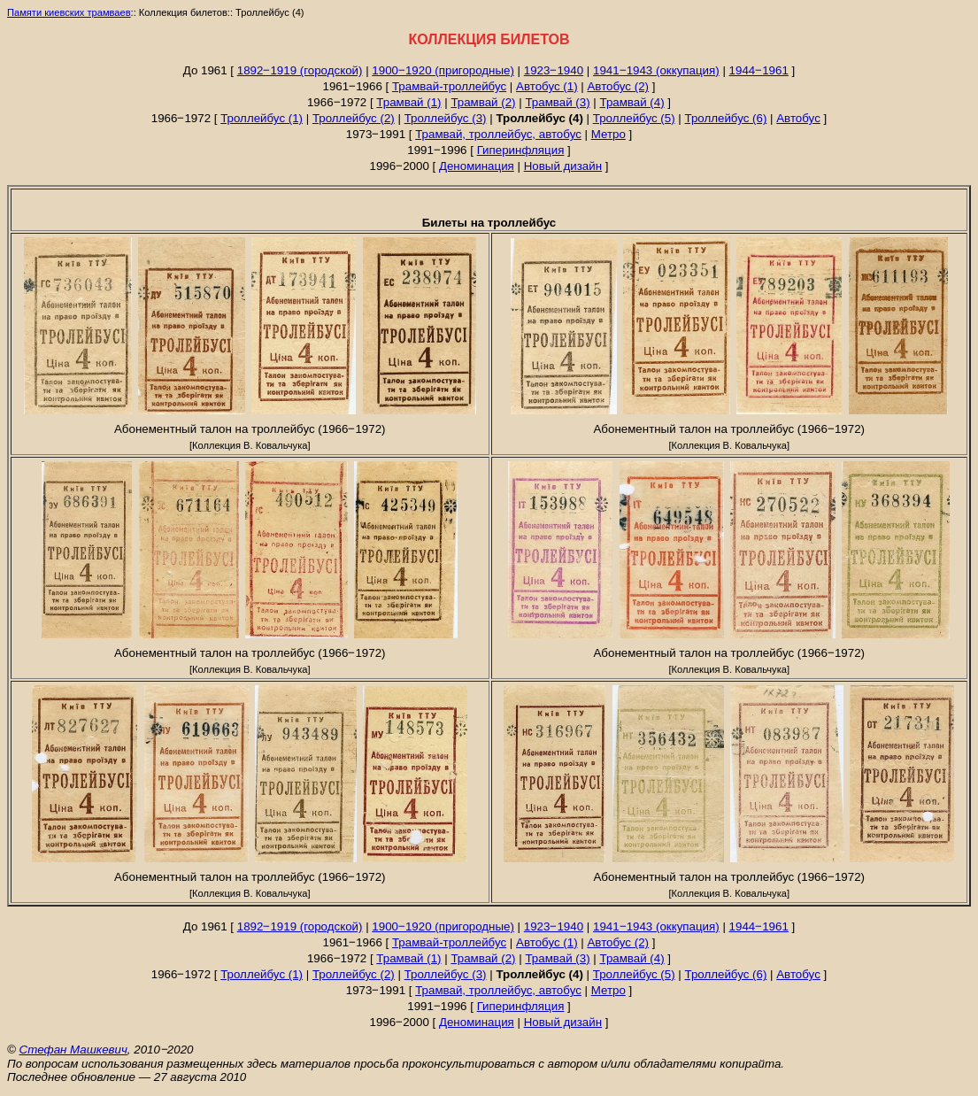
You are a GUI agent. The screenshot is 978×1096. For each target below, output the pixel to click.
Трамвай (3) (557, 102)
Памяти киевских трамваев (69, 12)
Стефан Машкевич (73, 1049)
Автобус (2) (618, 86)
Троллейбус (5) (634, 118)
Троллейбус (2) (353, 118)
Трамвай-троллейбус (449, 86)
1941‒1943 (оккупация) (656, 70)
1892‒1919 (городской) (300, 70)
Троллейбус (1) (261, 118)
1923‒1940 (553, 70)
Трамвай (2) (482, 102)
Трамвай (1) (408, 102)
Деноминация (476, 166)
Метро (608, 134)
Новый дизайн (563, 166)
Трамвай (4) (631, 102)
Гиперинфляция (521, 150)
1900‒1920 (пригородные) (443, 70)
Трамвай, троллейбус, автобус (498, 134)
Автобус (798, 118)
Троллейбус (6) (726, 118)
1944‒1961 (759, 70)
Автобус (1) (547, 86)
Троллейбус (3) (445, 118)
